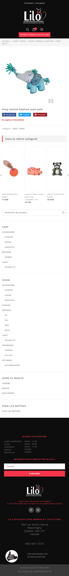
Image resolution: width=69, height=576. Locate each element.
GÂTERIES (6, 252)
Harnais (9, 350)
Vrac (7, 325)
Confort (9, 237)
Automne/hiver (12, 365)
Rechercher (63, 212)
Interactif (10, 267)
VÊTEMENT (7, 360)
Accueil (6, 41)
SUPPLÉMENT (8, 393)
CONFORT (6, 305)
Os (6, 315)
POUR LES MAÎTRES (11, 411)
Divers (8, 242)
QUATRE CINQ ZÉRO (40, 568)
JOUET (5, 262)
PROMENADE (8, 345)
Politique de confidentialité (34, 571)
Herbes (8, 257)
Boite (7, 330)
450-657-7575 (34, 543)
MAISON (5, 388)
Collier (8, 355)
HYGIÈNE (6, 383)
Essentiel (10, 247)
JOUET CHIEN (19, 41)
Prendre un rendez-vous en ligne (34, 35)
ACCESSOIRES (8, 232)
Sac (6, 320)
